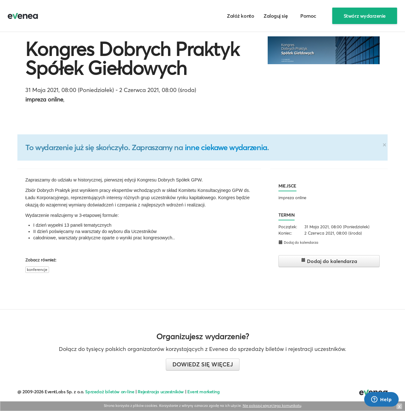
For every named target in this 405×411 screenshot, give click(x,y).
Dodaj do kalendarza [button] (298, 242)
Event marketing (203, 392)
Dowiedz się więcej (202, 364)
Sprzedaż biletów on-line (109, 392)
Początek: (287, 226)
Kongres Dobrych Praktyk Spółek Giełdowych (132, 58)
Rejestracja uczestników (161, 392)
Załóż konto (240, 16)
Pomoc (308, 16)
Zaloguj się (276, 16)
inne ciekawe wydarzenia (226, 147)
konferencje (37, 269)
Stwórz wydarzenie (365, 16)
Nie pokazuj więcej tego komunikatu (272, 405)
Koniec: (285, 233)
